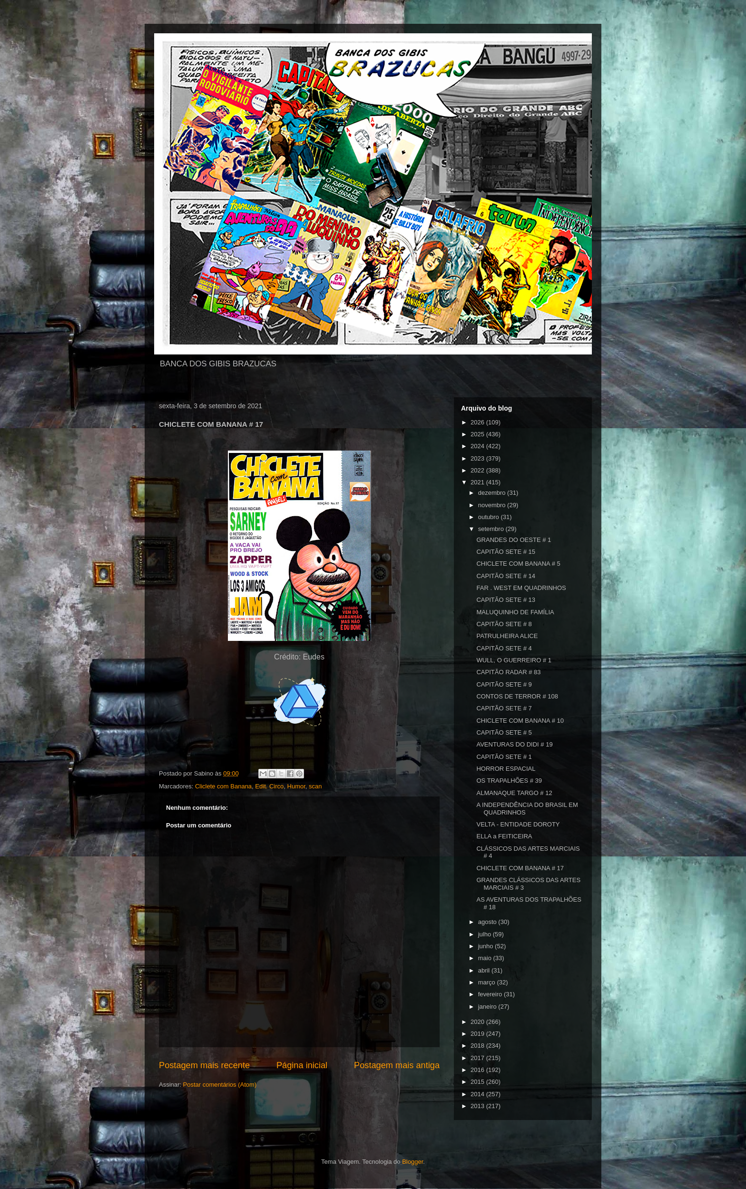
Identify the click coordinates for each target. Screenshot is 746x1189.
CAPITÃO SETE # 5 (503, 732)
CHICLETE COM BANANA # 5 (518, 563)
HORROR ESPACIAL (505, 768)
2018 (478, 1045)
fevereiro (491, 994)
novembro (492, 505)
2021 (478, 482)
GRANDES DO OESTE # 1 (513, 539)
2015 (478, 1081)
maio (485, 958)
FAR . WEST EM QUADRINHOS (521, 587)
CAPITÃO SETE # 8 (503, 624)
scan (315, 786)
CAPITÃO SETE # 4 (503, 648)
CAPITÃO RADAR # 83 (508, 672)
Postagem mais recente (204, 1065)
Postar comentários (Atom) (220, 1084)
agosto (488, 921)
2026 (478, 422)
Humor (296, 786)
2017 (478, 1057)
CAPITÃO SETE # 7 (503, 708)
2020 (478, 1021)
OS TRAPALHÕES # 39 (509, 780)
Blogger (412, 1161)
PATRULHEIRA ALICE (507, 635)
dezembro (492, 492)
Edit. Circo (269, 786)
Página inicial (301, 1065)
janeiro (488, 1006)
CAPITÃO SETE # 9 (503, 684)
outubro (489, 517)
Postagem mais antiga (397, 1065)
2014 (478, 1094)
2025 (478, 434)
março (487, 982)
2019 (478, 1033)
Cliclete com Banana (223, 786)
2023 (478, 458)
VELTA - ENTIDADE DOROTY (518, 824)
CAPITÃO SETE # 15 (505, 551)
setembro (492, 528)
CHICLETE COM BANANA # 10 (520, 720)
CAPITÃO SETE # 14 (505, 576)
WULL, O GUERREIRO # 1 (513, 660)
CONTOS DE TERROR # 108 (517, 696)
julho (485, 934)
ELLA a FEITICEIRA (504, 836)
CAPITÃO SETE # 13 (505, 599)
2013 (478, 1106)
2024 (478, 446)
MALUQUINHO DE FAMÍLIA (515, 612)
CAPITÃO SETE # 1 (503, 756)
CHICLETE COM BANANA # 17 (520, 868)
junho (486, 946)
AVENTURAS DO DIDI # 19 (514, 744)
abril (484, 970)
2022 (478, 470)
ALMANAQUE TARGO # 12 (514, 792)
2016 (478, 1069)
